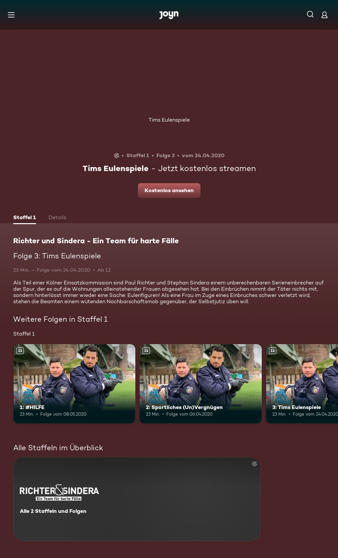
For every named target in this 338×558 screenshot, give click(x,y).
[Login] (324, 14)
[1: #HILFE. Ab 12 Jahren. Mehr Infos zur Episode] (74, 384)
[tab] (24, 218)
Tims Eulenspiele (169, 120)
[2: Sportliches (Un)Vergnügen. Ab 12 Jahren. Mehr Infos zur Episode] (200, 384)
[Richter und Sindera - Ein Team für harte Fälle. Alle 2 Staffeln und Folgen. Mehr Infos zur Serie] (136, 499)
